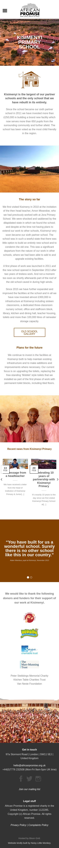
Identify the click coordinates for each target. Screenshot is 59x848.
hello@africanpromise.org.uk (30, 765)
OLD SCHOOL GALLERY (29, 332)
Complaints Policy (38, 825)
